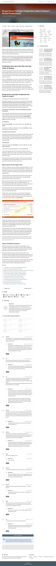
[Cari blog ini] (43, 2)
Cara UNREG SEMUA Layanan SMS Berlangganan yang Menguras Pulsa (48, 69)
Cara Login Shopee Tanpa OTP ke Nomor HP (12, 280)
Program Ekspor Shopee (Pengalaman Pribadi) (12, 268)
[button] (22, 296)
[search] (48, 1)
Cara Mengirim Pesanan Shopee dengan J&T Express (13, 277)
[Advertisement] (46, 103)
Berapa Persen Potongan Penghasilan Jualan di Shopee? (14, 271)
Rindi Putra (11, 303)
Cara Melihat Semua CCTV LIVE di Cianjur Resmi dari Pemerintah (48, 87)
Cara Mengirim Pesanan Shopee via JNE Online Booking (14, 283)
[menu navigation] (2, 1)
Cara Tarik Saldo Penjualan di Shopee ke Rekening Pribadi (14, 273)
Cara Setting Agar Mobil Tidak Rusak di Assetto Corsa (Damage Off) (48, 50)
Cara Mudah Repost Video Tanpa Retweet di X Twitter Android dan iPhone (48, 60)
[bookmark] (53, 1)
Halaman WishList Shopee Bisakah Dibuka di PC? (13, 282)
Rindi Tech (28, 562)
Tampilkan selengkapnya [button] (18, 535)
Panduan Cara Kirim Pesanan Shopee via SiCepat (13, 276)
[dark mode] (51, 1)
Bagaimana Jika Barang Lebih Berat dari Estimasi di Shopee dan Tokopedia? (18, 270)
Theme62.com (29, 564)
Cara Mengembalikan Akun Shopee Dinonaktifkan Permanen (15, 279)
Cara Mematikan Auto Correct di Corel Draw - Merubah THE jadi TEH (48, 78)
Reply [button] (7, 371)
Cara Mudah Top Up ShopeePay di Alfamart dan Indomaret (14, 267)
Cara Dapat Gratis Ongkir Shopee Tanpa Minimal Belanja (14, 274)
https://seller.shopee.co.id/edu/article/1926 (12, 90)
